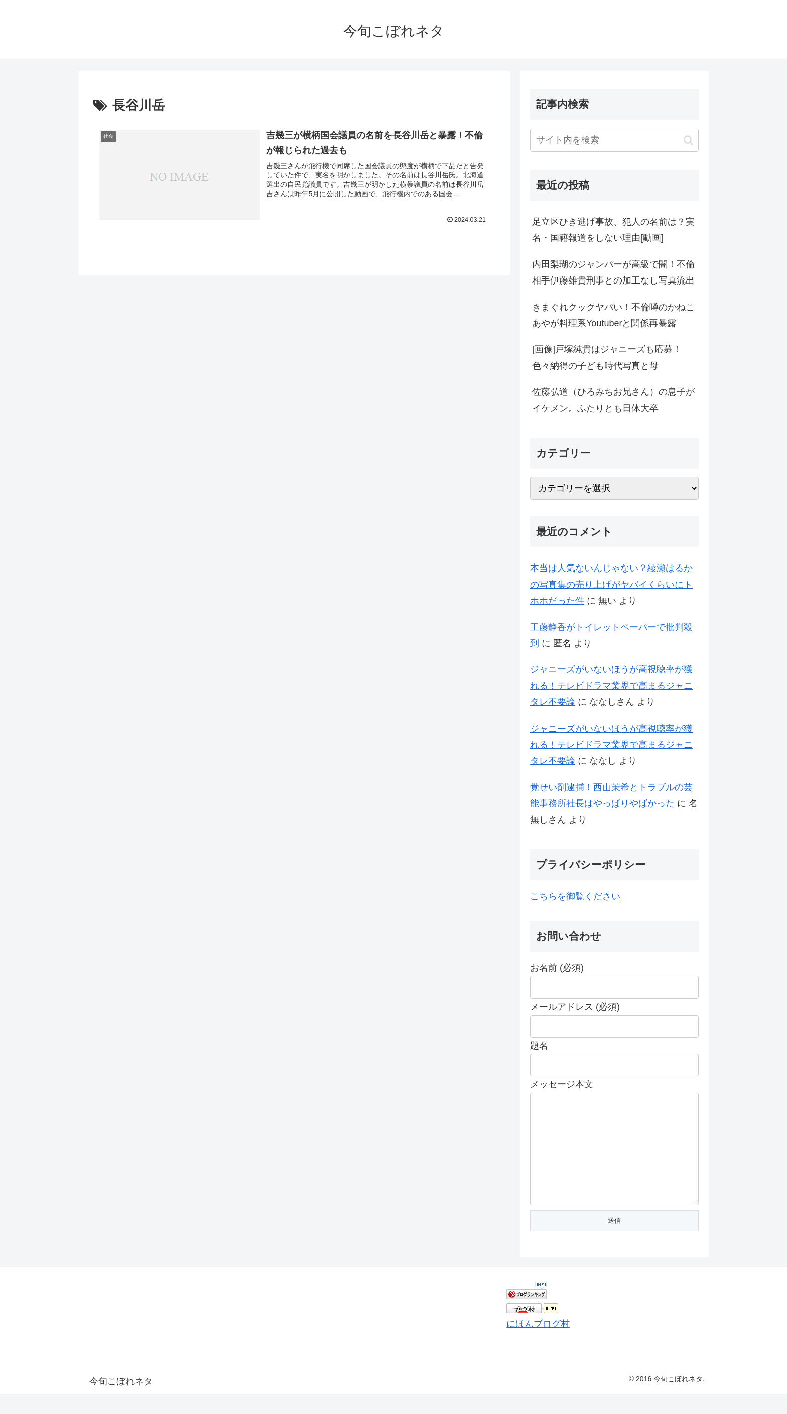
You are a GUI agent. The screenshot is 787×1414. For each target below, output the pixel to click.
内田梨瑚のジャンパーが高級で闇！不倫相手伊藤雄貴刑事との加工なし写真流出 (613, 272)
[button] (688, 140)
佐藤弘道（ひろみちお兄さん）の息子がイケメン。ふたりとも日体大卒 (613, 400)
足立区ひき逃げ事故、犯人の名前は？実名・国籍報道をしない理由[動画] (613, 230)
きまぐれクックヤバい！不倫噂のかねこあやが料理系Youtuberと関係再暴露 (613, 315)
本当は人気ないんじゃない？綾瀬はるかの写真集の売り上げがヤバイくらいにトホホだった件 (611, 584)
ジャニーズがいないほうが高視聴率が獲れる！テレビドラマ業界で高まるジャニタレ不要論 (611, 685)
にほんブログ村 (538, 1344)
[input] (614, 140)
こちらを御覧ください (575, 896)
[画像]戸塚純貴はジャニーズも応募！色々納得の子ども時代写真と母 (607, 357)
